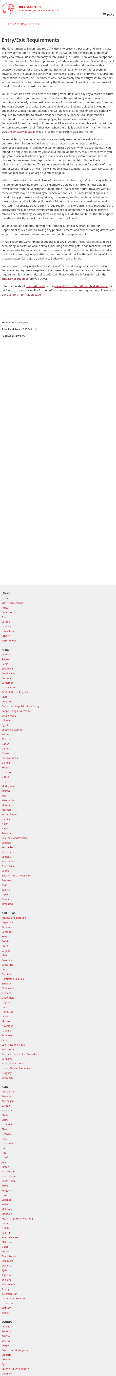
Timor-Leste (8, 1284)
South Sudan (9, 866)
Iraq (4, 1152)
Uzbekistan (8, 1303)
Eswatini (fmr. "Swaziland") (16, 875)
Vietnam (6, 1307)
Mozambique (9, 814)
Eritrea (5, 734)
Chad (5, 696)
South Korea (9, 1180)
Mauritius (7, 805)
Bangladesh (8, 1110)
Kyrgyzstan (8, 1190)
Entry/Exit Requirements (23, 24)
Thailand (6, 1279)
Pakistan (6, 1232)
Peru (4, 1040)
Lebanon (7, 1199)
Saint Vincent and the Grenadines (21, 1054)
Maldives (7, 1209)
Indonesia (7, 1143)
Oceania (6, 626)
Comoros (7, 701)
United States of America (16, 1068)
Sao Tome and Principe (15, 838)
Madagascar (9, 786)
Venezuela (7, 1077)
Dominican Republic (13, 978)
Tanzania (7, 880)
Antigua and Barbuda (14, 917)
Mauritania (8, 800)
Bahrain (6, 1105)
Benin (5, 663)
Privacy (6, 635)
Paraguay (7, 1035)
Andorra (6, 1331)
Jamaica (6, 1016)
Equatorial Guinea (12, 729)
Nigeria (6, 828)
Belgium (6, 1345)
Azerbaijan (8, 1101)
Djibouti (6, 720)
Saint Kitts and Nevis (13, 1044)
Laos (4, 1195)
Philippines (8, 1242)
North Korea (9, 1176)
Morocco (7, 809)
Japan (5, 1162)
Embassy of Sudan (23, 132)
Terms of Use (9, 640)
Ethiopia (6, 739)
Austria (6, 1336)
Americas (7, 612)
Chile (4, 955)
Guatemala (8, 997)
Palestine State (10, 1237)
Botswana (7, 668)
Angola (6, 659)
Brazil (5, 946)
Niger (5, 823)
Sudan (5, 870)
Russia (5, 1251)
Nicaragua (7, 1025)
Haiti (4, 1007)
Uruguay (7, 1072)
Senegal (6, 842)
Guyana (6, 1002)
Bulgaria (6, 1354)
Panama (6, 1030)
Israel (5, 1157)
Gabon (5, 743)
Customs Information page (24, 294)
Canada (6, 950)
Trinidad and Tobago (13, 1063)
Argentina (7, 922)
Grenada (6, 993)
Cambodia (7, 1124)
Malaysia (7, 1204)
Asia (4, 617)
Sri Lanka (7, 1265)
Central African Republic (15, 692)
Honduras (7, 1011)
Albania (6, 1326)
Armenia (6, 1096)
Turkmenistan (9, 1293)
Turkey (5, 1289)
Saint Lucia (8, 1049)
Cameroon (8, 682)
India (4, 1138)
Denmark (7, 1373)
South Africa (8, 861)
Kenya (5, 767)
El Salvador (8, 988)
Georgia (6, 1133)
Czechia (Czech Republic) (15, 1368)
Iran (4, 1148)
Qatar (5, 1246)
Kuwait (5, 1185)
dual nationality (35, 286)
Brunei (5, 1119)
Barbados (7, 931)
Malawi (6, 790)
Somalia (6, 856)
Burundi (6, 678)
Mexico (6, 1021)
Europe (6, 621)
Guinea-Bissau (10, 758)
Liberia (5, 776)
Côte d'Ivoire (9, 715)
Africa (5, 607)
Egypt (5, 725)
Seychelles (7, 847)
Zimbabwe (7, 903)
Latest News (8, 631)
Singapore (7, 1260)
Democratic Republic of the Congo (21, 706)
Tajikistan (7, 1275)
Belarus (6, 1340)
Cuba (5, 969)
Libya (5, 781)
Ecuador (6, 983)
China (5, 1129)
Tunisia (6, 889)
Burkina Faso (9, 673)
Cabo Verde (8, 687)
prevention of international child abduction (81, 286)
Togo (4, 885)
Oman (5, 1228)
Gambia (6, 748)
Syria (4, 1270)
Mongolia (7, 1213)
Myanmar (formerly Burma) (17, 1218)
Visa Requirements (12, 603)
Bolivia (5, 941)
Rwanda (6, 833)
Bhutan (6, 1115)
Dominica (7, 974)
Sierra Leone (9, 852)
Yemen (5, 1312)
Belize (5, 936)
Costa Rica (7, 964)
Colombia (7, 960)
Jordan (5, 1166)
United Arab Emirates (14, 1298)
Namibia (6, 819)
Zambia (6, 899)
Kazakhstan (8, 1171)
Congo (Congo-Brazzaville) (16, 711)
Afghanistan (8, 1091)
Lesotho (6, 772)
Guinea (6, 762)
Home (5, 598)
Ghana (5, 753)
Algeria (6, 654)
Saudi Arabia (9, 1256)
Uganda (6, 894)
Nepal (5, 1223)
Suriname (7, 1058)
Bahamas (7, 927)
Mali (4, 795)
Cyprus (6, 1364)
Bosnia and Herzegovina (15, 1350)
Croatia (6, 1359)
